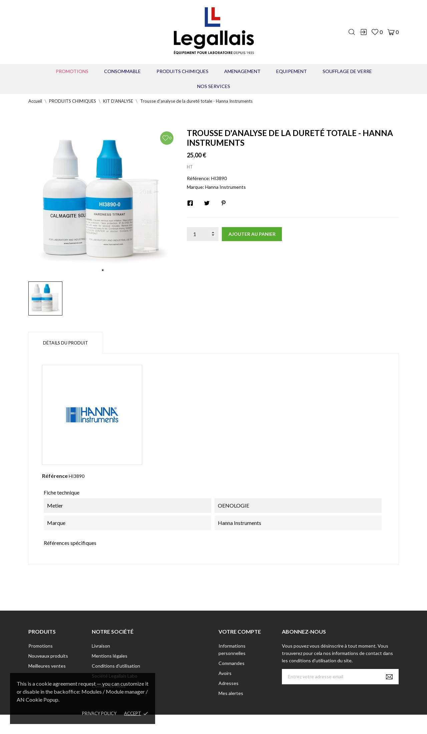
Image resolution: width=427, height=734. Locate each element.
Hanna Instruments (225, 187)
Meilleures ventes (47, 666)
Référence (55, 476)
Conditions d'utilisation (116, 666)
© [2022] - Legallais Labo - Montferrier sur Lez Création (201, 724)
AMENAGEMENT (242, 71)
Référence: (198, 178)
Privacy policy (99, 713)
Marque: (195, 187)
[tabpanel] (102, 202)
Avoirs (225, 673)
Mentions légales (109, 656)
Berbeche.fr (271, 724)
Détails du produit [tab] (65, 342)
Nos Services (213, 86)
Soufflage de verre (347, 71)
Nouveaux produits (48, 656)
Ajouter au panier (252, 234)
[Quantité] (203, 234)
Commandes (232, 663)
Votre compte (240, 631)
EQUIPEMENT (291, 71)
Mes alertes (231, 693)
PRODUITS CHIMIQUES (182, 71)
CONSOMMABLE (122, 71)
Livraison (101, 646)
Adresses (229, 683)
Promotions (72, 71)
